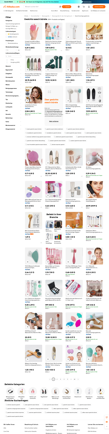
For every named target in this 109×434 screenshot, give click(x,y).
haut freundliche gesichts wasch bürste (36, 144)
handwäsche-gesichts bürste (33, 133)
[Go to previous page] (50, 379)
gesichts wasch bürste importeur (15, 412)
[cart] (84, 7)
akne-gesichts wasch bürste (31, 404)
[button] (68, 37)
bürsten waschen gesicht (57, 144)
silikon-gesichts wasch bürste (60, 408)
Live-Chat (6, 431)
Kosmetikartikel (35, 16)
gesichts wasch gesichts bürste (14, 416)
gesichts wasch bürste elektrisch (54, 129)
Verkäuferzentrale (72, 433)
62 (74, 379)
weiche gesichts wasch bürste (73, 133)
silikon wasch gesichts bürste (89, 412)
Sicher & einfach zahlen (31, 428)
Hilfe (5, 428)
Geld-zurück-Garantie (30, 431)
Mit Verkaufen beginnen (73, 430)
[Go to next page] (78, 379)
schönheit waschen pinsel (52, 412)
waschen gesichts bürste (34, 412)
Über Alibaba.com (93, 428)
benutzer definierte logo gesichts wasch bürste (38, 137)
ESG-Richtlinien (92, 431)
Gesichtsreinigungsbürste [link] (82, 16)
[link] (106, 417)
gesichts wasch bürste (68, 404)
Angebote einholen (51, 430)
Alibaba (26, 16)
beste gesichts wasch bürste (33, 129)
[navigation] (13, 198)
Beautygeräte (45, 16)
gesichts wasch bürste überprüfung (85, 137)
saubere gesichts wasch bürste (56, 140)
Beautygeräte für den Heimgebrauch (62, 16)
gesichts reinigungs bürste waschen (15, 408)
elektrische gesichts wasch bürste (63, 137)
